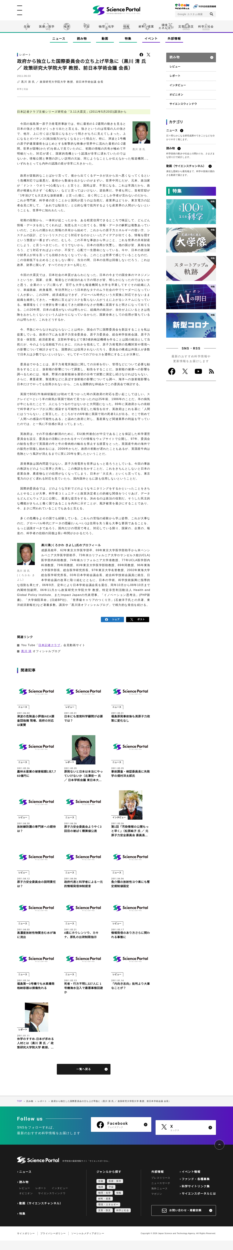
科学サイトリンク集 (196, 1195)
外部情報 (174, 38)
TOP (19, 1110)
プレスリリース (160, 1187)
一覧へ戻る (83, 1078)
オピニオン (176, 92)
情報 (126, 26)
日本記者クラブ (49, 644)
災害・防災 (186, 26)
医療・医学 (47, 26)
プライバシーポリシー (53, 1242)
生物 (27, 26)
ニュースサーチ (160, 1192)
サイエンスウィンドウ (182, 101)
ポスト (137, 619)
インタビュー (177, 83)
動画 (105, 38)
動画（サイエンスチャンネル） (41, 1212)
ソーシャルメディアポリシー (87, 1242)
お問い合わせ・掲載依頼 (185, 1219)
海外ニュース (159, 1197)
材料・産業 (146, 26)
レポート (174, 74)
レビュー (174, 65)
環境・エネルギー (108, 1214)
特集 (128, 38)
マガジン (156, 1203)
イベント (151, 38)
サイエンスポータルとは (199, 1203)
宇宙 (86, 26)
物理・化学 (106, 26)
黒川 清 (26, 650)
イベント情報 (191, 1181)
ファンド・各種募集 (196, 1188)
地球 (67, 26)
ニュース (58, 38)
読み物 (82, 38)
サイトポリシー (26, 1242)
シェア (112, 619)
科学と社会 (206, 26)
